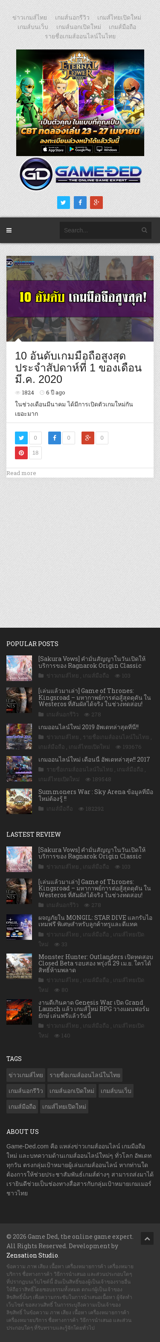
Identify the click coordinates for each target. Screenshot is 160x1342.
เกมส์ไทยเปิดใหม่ (119, 17)
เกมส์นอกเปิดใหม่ (78, 26)
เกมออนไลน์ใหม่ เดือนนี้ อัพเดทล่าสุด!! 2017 (94, 759)
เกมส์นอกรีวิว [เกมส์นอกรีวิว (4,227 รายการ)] (26, 1090)
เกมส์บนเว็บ (32, 26)
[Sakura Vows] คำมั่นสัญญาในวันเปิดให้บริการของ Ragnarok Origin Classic (91, 662)
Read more (21, 473)
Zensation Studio (32, 1255)
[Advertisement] (80, 543)
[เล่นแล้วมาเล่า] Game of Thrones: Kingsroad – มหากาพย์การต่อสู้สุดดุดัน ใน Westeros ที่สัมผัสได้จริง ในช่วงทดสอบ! (94, 697)
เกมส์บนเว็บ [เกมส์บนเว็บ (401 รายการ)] (116, 1090)
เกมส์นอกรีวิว (72, 17)
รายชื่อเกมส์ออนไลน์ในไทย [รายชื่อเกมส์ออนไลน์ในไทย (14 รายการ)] (84, 1075)
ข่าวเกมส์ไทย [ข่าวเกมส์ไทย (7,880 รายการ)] (26, 1075)
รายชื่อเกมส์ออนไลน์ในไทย (80, 36)
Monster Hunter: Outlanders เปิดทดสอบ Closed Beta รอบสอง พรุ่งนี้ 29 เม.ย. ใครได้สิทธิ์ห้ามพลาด (95, 963)
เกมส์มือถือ (122, 26)
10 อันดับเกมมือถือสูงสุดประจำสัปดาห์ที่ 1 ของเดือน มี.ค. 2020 (78, 367)
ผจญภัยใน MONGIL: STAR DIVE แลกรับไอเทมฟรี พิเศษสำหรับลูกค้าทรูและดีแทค (95, 920)
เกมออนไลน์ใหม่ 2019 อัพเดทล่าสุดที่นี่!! (88, 727)
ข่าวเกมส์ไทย (29, 17)
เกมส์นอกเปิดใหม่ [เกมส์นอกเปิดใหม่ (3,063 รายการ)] (71, 1090)
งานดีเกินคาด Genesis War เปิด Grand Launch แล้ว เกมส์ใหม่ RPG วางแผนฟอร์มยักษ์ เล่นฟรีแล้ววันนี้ (93, 1009)
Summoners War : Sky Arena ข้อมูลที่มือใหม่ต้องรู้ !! (95, 795)
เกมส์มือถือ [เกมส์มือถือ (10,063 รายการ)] (22, 1106)
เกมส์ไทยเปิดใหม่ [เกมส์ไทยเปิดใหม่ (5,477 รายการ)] (64, 1106)
